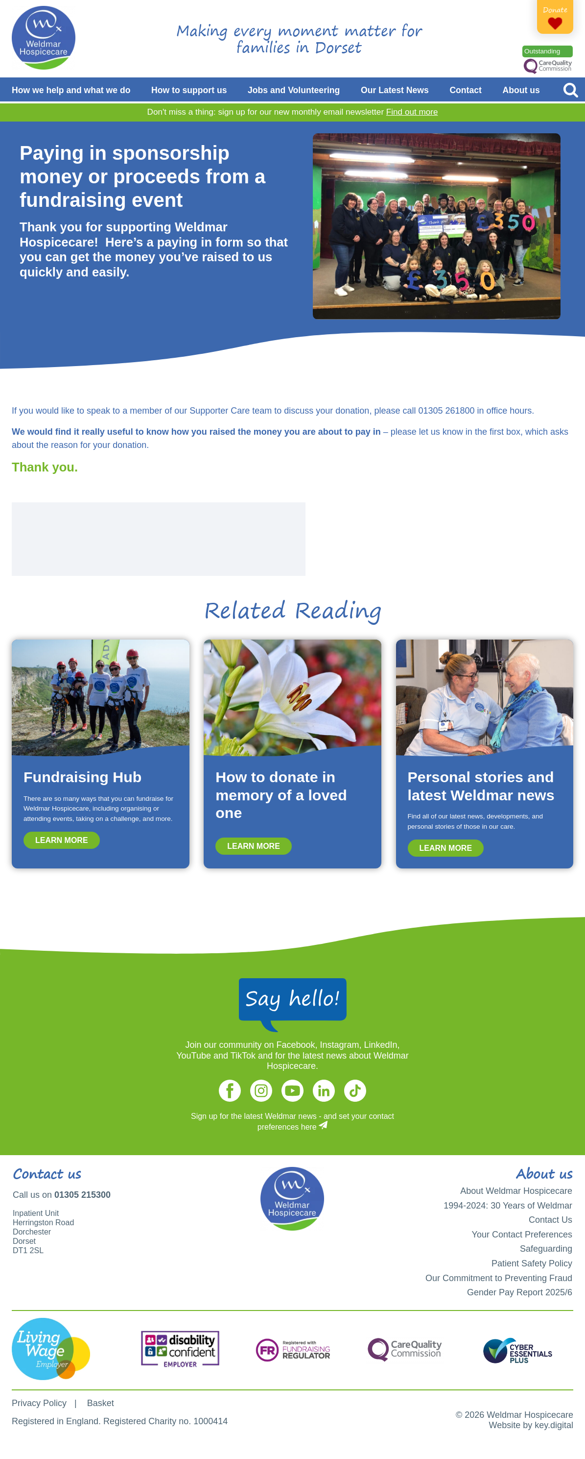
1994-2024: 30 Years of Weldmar (508, 1206)
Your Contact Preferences (522, 1234)
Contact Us (550, 1220)
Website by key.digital (531, 1425)
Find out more (412, 112)
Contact (465, 90)
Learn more (61, 840)
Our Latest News (395, 90)
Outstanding (542, 51)
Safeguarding (546, 1249)
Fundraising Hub (82, 776)
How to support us (189, 90)
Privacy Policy (39, 1403)
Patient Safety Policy (531, 1263)
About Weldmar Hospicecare (516, 1191)
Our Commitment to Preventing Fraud (498, 1278)
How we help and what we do (71, 90)
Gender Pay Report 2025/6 (519, 1292)
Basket (100, 1403)
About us (521, 90)
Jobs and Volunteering (294, 90)
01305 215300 (82, 1195)
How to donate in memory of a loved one (281, 794)
